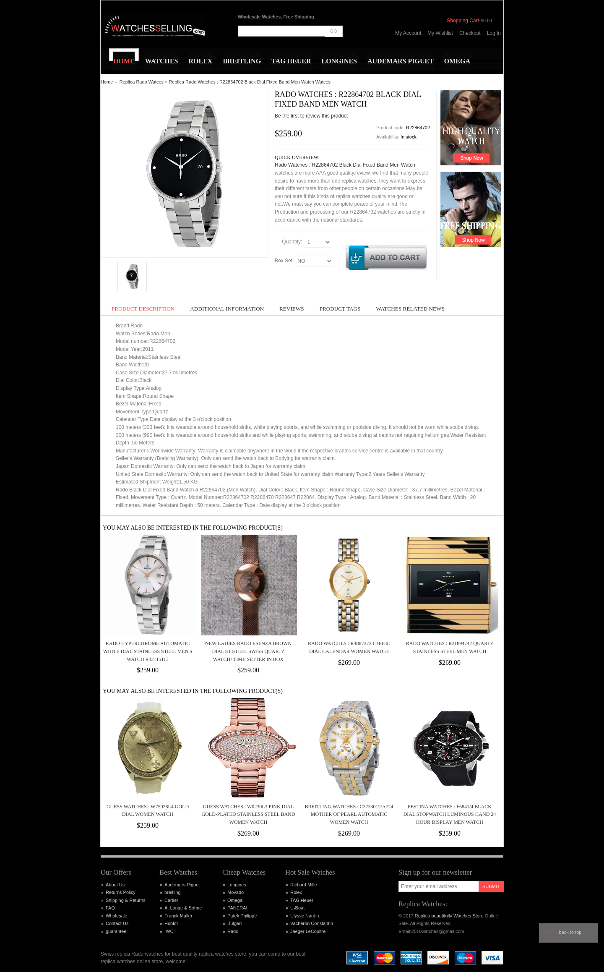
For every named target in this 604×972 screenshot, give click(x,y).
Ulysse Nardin (304, 915)
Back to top (570, 932)
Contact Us (117, 923)
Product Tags (340, 309)
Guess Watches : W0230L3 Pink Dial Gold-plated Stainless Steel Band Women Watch (248, 814)
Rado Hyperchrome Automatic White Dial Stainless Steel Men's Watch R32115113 (147, 651)
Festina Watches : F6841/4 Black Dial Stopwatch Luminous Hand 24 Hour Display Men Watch (450, 814)
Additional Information (227, 309)
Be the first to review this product (311, 116)
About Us (115, 884)
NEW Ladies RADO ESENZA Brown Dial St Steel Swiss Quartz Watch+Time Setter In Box (248, 651)
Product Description (143, 309)
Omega (234, 900)
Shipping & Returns (126, 900)
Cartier (171, 900)
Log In (494, 33)
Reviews (291, 309)
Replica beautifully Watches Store (449, 915)
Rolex (296, 892)
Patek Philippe (242, 915)
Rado (232, 931)
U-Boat (297, 907)
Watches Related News (410, 309)
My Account (408, 33)
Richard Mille (303, 884)
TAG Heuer (301, 900)
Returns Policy (120, 892)
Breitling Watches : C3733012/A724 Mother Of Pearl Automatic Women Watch (349, 814)
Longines (236, 884)
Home (107, 81)
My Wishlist (440, 33)
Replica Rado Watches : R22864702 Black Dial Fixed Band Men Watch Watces (250, 81)
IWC (168, 931)
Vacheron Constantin (311, 923)
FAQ (110, 907)
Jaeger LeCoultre (307, 931)
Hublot (171, 923)
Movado (235, 892)
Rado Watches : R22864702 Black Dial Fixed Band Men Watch (345, 165)
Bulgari (234, 923)
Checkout (470, 33)
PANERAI (237, 907)
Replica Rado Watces (142, 81)
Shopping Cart (463, 21)
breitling (172, 892)
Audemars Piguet (182, 884)
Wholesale (116, 915)
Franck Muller (178, 915)
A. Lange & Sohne (183, 907)
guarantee (116, 931)
